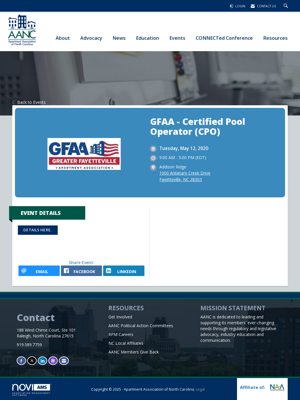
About (63, 38)
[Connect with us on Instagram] (53, 360)
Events (177, 38)
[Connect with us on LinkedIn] (42, 360)
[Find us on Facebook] (21, 360)
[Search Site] (287, 6)
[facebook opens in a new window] (81, 270)
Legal (200, 389)
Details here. (37, 229)
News (119, 38)
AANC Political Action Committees (140, 325)
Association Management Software (32, 390)
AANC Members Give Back (133, 352)
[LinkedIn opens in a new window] (123, 270)
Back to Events (29, 102)
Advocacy (91, 38)
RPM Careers (120, 334)
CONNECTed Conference (224, 38)
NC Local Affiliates (125, 343)
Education (147, 38)
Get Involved (120, 317)
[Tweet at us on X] (32, 360)
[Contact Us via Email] (64, 360)
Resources (275, 38)
